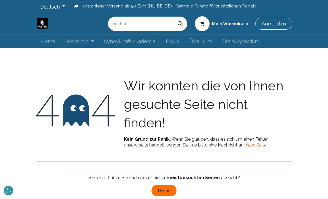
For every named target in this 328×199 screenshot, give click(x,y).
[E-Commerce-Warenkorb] (221, 23)
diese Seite (256, 145)
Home (164, 190)
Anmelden (274, 24)
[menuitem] (48, 41)
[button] (8, 190)
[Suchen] (180, 24)
